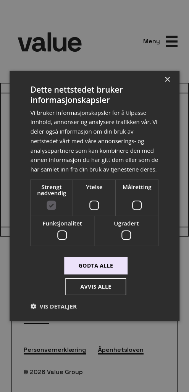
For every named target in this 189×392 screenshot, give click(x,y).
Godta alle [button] (96, 265)
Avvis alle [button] (95, 286)
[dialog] (94, 196)
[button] (54, 306)
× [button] (167, 80)
